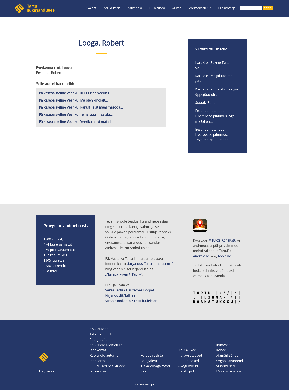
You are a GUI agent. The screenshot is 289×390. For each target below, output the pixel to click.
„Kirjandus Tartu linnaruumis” (150, 263)
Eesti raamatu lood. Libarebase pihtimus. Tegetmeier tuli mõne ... (213, 134)
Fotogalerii (149, 360)
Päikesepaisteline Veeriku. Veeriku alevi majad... (76, 121)
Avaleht (91, 8)
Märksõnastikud (199, 8)
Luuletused (157, 8)
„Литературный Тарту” (123, 274)
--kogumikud (188, 366)
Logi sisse (46, 371)
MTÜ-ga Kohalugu (222, 240)
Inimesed (223, 345)
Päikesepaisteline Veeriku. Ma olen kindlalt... (73, 100)
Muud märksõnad (230, 371)
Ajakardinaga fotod (155, 366)
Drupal (150, 384)
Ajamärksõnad (227, 355)
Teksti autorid (100, 334)
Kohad (221, 350)
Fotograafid (98, 339)
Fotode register (152, 355)
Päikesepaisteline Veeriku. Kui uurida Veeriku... (75, 93)
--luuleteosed (188, 360)
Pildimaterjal (227, 8)
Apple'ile (224, 256)
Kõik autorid (112, 8)
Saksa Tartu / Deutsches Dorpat (129, 290)
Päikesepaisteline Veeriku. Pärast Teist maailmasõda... (81, 107)
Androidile (201, 256)
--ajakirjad (186, 371)
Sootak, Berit (205, 102)
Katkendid (135, 8)
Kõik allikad (187, 350)
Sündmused (225, 366)
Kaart (145, 371)
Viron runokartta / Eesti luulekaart (131, 301)
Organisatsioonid (229, 360)
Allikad (176, 8)
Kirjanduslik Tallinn (120, 295)
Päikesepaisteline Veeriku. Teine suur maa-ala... (76, 114)
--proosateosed (190, 355)
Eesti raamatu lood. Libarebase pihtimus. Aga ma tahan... (214, 115)
